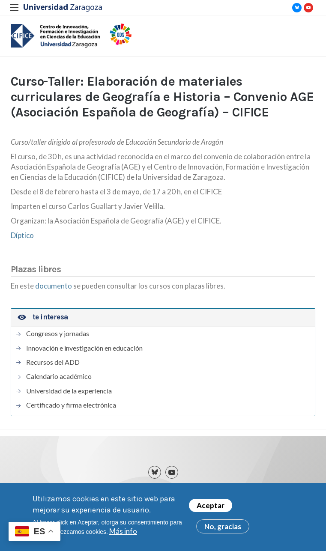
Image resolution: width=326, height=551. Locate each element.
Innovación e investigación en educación (84, 348)
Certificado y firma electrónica (71, 405)
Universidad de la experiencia (69, 391)
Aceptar (210, 505)
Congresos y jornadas (57, 333)
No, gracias (222, 526)
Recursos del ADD (53, 362)
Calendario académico (59, 376)
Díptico (22, 235)
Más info (123, 531)
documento (54, 285)
